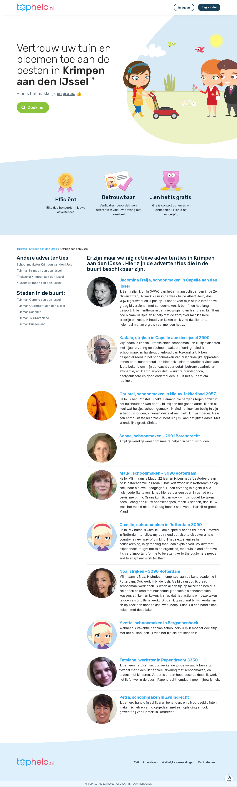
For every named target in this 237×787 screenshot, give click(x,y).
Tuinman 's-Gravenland (33, 318)
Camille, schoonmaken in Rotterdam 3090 (160, 524)
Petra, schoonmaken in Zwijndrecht (154, 697)
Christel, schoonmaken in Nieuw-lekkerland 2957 (167, 393)
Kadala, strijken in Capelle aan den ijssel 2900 (164, 337)
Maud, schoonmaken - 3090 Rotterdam (157, 473)
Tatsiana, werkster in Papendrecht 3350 (158, 660)
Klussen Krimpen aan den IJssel (39, 283)
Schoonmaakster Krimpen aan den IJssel (45, 264)
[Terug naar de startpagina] (35, 7)
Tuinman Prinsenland (31, 324)
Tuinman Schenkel (29, 312)
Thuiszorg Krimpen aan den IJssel (40, 277)
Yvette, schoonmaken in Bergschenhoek (158, 622)
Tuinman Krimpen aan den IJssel (39, 270)
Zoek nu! (33, 107)
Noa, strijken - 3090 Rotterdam (149, 571)
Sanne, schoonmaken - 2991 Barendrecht (159, 435)
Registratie (209, 7)
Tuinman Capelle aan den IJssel (39, 299)
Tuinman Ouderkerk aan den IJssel (41, 306)
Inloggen (184, 7)
